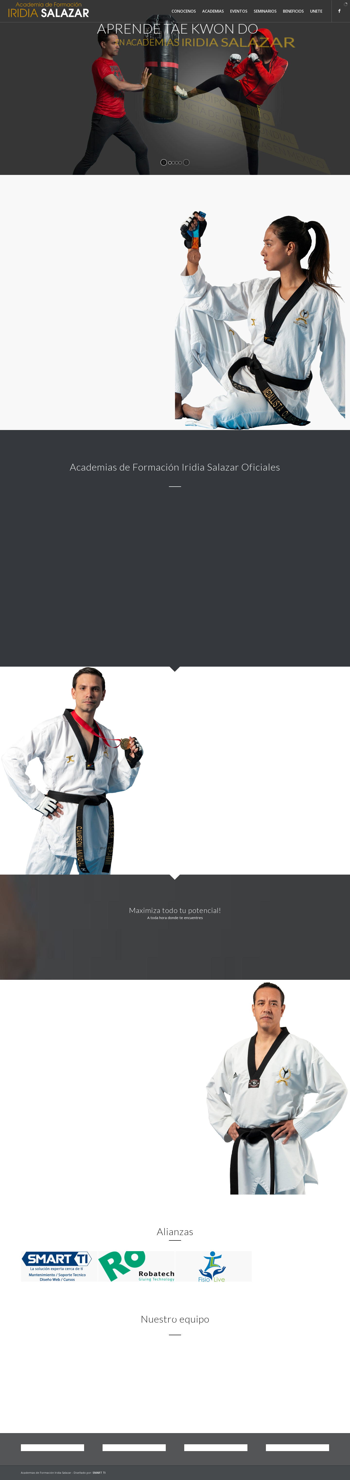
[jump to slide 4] (180, 162)
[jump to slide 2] (173, 162)
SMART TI (99, 1472)
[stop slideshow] (186, 162)
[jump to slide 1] (170, 162)
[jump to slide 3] (176, 162)
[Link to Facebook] (339, 11)
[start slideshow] (163, 162)
